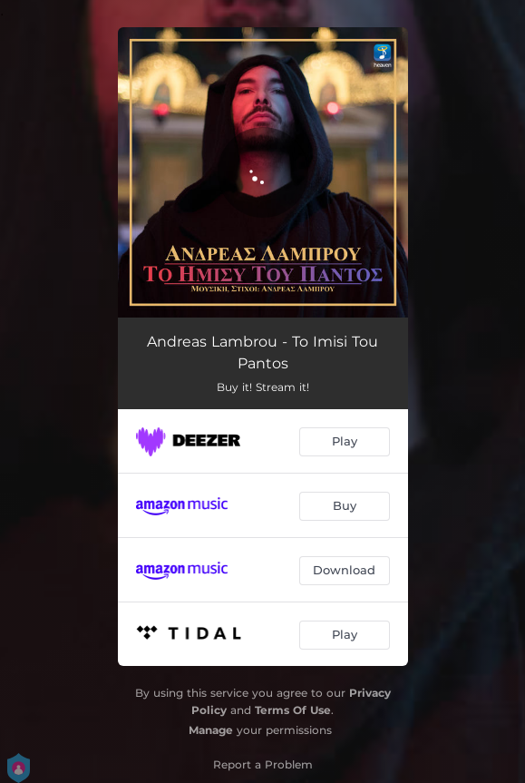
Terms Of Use (293, 710)
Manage (211, 730)
